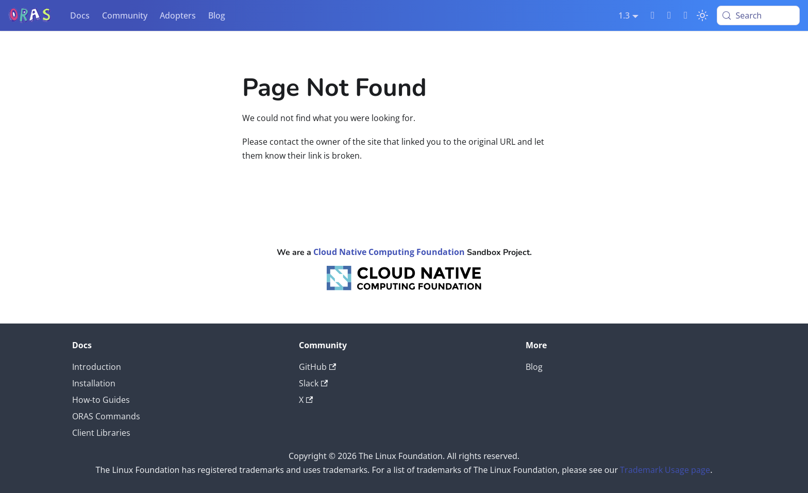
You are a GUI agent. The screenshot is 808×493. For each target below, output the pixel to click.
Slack (313, 383)
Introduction (96, 366)
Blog (216, 15)
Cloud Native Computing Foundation (389, 252)
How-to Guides (101, 399)
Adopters (178, 15)
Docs (80, 15)
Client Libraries (101, 432)
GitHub (317, 366)
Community (124, 15)
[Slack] (653, 15)
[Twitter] (686, 15)
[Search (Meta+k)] (758, 15)
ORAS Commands (106, 416)
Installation (93, 383)
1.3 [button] (624, 15)
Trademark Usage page (665, 469)
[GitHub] (669, 15)
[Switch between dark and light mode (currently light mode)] (702, 15)
